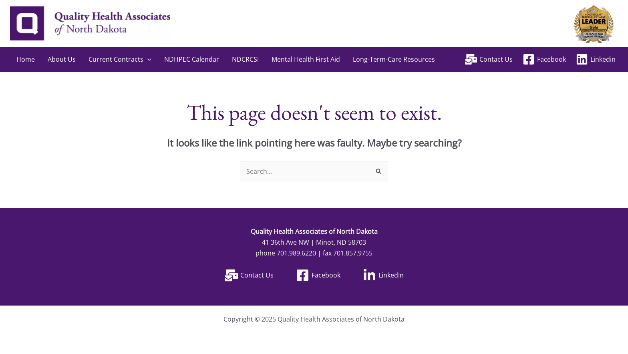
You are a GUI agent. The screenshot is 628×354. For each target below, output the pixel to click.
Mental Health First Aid (306, 59)
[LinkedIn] (383, 275)
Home (25, 59)
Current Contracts (120, 59)
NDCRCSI (245, 59)
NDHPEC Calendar (191, 59)
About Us (62, 59)
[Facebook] (544, 59)
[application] (147, 59)
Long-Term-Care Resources (394, 59)
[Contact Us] (489, 59)
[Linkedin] (595, 59)
